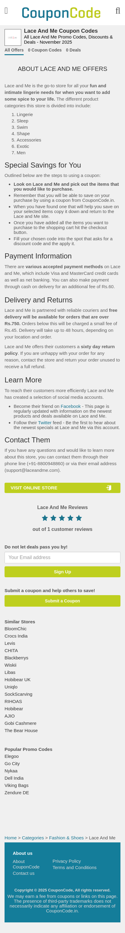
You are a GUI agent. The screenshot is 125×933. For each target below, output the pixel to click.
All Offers (14, 50)
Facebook (71, 406)
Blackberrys (16, 657)
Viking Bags (17, 785)
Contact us (24, 873)
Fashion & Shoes (66, 837)
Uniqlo (11, 686)
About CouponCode (26, 864)
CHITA (11, 650)
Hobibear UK (18, 679)
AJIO (10, 715)
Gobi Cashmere (20, 723)
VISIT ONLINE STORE (34, 487)
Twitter (45, 422)
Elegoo (12, 756)
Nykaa (11, 770)
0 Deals (73, 50)
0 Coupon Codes (45, 50)
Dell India (14, 778)
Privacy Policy (66, 861)
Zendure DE (17, 792)
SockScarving (18, 694)
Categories (33, 837)
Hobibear (14, 708)
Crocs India (16, 635)
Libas (10, 672)
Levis (10, 643)
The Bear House (21, 730)
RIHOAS (13, 701)
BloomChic (16, 628)
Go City (12, 763)
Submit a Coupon (62, 600)
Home (11, 837)
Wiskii (10, 665)
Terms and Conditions (74, 867)
